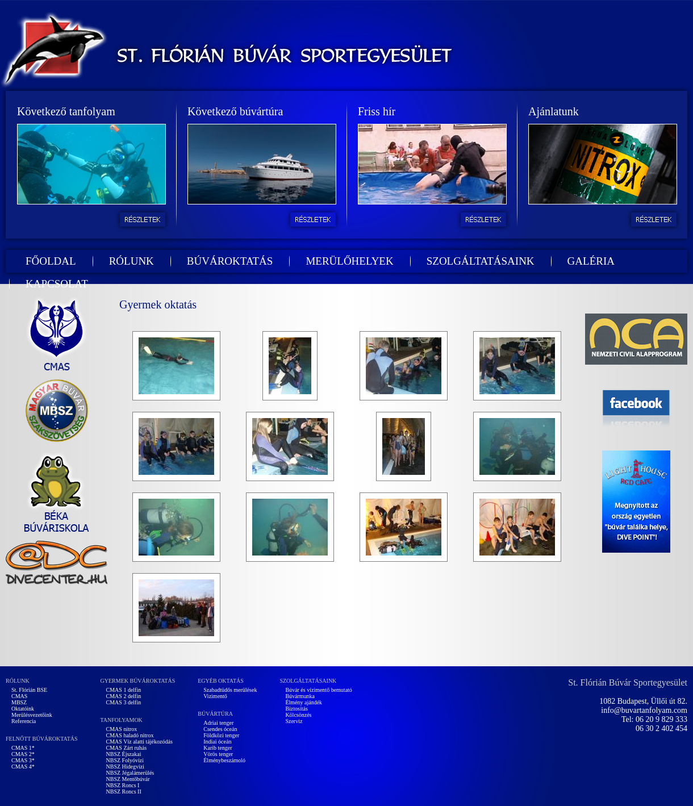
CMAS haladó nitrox (130, 735)
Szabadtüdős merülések (230, 690)
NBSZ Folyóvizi (125, 760)
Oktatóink (22, 708)
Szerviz (293, 721)
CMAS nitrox (121, 729)
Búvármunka (300, 696)
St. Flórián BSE (29, 690)
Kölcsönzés (298, 715)
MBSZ (19, 702)
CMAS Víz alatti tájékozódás (139, 741)
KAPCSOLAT (57, 284)
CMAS (19, 696)
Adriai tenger (218, 723)
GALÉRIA (591, 261)
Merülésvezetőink (31, 715)
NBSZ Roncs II (123, 791)
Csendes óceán (220, 729)
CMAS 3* (23, 760)
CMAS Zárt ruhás (126, 748)
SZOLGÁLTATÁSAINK (481, 261)
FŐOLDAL (51, 261)
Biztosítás (296, 708)
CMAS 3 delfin (123, 702)
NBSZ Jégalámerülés (130, 773)
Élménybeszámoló (224, 760)
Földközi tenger (221, 735)
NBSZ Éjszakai (123, 754)
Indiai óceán (217, 741)
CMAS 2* (23, 754)
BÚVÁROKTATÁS (230, 261)
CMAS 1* (23, 748)
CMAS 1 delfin (123, 690)
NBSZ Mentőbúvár (128, 779)
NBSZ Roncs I (123, 785)
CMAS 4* (23, 766)
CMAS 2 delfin (123, 696)
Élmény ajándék (303, 702)
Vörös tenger (218, 754)
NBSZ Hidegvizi (125, 766)
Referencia (23, 721)
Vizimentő (215, 696)
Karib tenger (217, 748)
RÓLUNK (131, 261)
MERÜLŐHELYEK (349, 261)
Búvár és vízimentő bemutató (318, 690)
